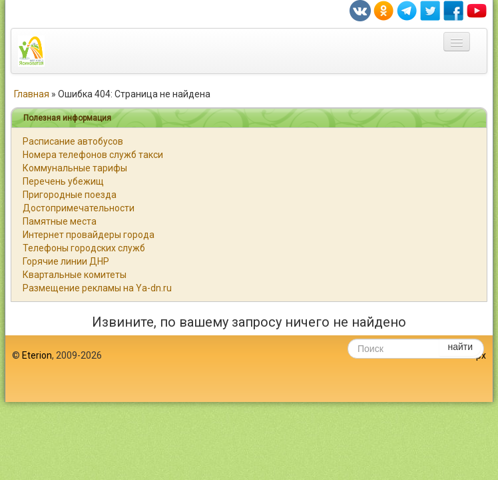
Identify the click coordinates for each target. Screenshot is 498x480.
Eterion (37, 355)
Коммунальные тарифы (75, 168)
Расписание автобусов (73, 141)
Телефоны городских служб (84, 248)
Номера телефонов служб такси (93, 154)
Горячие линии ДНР (66, 261)
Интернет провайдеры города (88, 234)
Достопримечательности (78, 208)
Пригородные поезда (70, 194)
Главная (31, 94)
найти (460, 346)
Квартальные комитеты (74, 274)
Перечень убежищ (63, 181)
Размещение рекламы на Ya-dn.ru (97, 288)
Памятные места (60, 221)
